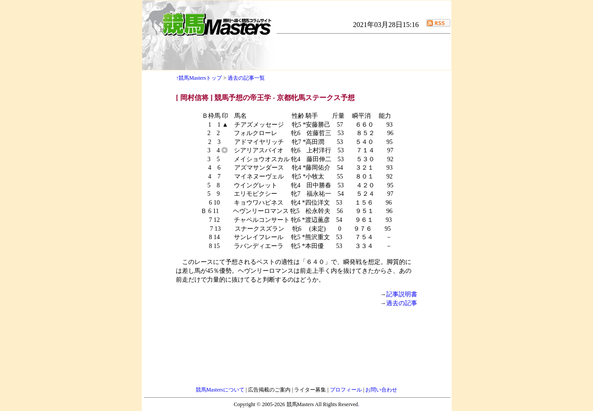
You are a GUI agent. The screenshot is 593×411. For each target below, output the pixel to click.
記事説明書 (401, 294)
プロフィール (346, 390)
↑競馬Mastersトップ (199, 78)
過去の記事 (401, 303)
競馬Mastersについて (221, 390)
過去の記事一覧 (246, 78)
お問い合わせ (381, 390)
